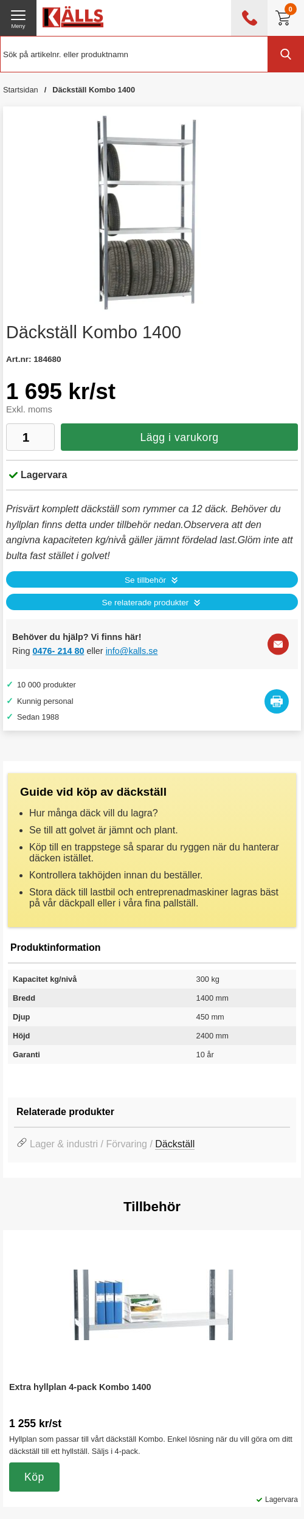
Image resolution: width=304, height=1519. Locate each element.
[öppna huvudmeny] (18, 18)
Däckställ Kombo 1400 (93, 89)
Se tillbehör (145, 580)
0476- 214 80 (59, 651)
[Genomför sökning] (286, 54)
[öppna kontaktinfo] (249, 18)
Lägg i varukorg (179, 437)
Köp (34, 1477)
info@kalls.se (132, 651)
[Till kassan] (286, 18)
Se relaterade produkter (145, 602)
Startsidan (20, 89)
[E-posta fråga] (278, 644)
